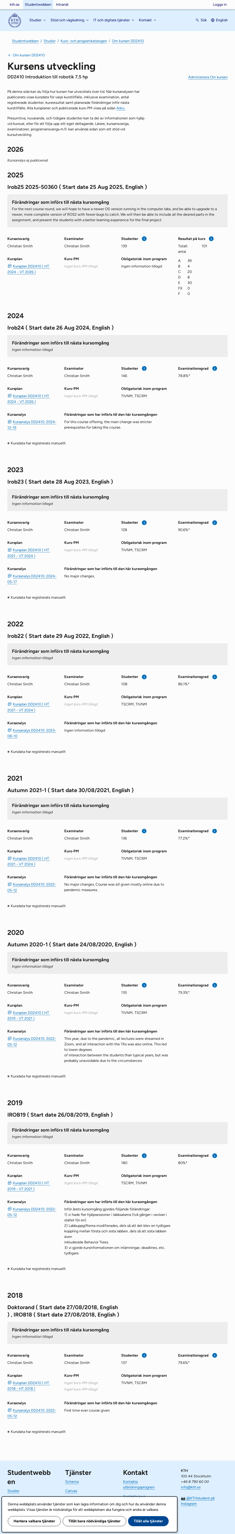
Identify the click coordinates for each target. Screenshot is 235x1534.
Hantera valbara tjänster (34, 1521)
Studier (50, 41)
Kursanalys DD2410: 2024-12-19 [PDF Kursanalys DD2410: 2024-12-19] (31, 425)
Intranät (62, 4)
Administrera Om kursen (208, 77)
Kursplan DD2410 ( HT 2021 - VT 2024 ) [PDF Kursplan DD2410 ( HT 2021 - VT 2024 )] (28, 553)
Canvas (71, 1491)
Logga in (220, 4)
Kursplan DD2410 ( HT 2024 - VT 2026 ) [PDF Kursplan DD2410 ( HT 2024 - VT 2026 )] (28, 269)
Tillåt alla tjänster (148, 1521)
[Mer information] (144, 238)
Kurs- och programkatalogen (84, 41)
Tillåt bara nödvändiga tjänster (94, 1521)
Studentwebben (38, 4)
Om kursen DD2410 (128, 41)
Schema (72, 1481)
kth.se (15, 4)
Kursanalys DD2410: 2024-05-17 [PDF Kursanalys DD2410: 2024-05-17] (31, 579)
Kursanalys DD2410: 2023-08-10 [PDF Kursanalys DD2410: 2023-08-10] (31, 733)
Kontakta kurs (134, 1496)
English (222, 20)
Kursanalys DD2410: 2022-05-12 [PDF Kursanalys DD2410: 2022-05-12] (31, 887)
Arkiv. (120, 108)
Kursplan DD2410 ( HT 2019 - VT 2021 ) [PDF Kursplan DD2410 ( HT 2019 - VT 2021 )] (28, 1016)
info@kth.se (191, 1487)
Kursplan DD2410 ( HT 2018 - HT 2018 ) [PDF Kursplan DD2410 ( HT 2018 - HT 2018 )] (28, 1386)
